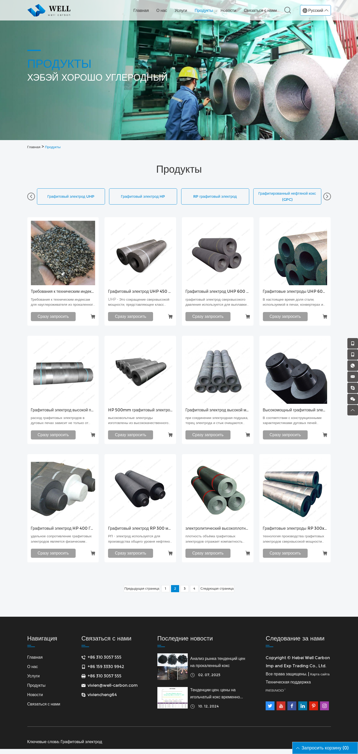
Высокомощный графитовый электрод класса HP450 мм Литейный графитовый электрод (295, 412)
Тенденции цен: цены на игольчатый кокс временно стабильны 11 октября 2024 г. (217, 698)
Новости (228, 10)
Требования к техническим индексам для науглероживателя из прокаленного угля (63, 293)
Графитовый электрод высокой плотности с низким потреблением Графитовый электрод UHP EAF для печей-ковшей (63, 412)
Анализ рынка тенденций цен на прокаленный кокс (217, 667)
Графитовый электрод (81, 746)
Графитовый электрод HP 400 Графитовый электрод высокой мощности (63, 532)
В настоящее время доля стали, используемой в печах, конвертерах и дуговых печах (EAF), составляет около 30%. (292, 305)
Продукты (204, 10)
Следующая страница (221, 592)
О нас (161, 10)
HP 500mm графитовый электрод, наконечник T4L (140, 412)
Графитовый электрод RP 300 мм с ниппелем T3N (140, 532)
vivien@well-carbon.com (113, 690)
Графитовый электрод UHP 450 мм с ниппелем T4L (140, 293)
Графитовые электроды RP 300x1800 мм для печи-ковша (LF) (295, 532)
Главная (141, 10)
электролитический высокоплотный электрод (217, 532)
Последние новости (185, 643)
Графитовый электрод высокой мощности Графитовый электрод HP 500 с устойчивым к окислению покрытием (217, 412)
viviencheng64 (102, 699)
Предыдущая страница (137, 592)
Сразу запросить (53, 318)
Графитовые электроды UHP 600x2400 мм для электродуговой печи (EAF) (295, 293)
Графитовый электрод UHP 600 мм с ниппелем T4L (217, 293)
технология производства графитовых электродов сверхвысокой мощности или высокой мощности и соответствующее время (290, 543)
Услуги (181, 10)
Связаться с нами (260, 10)
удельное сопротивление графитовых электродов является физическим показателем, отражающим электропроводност (62, 543)
